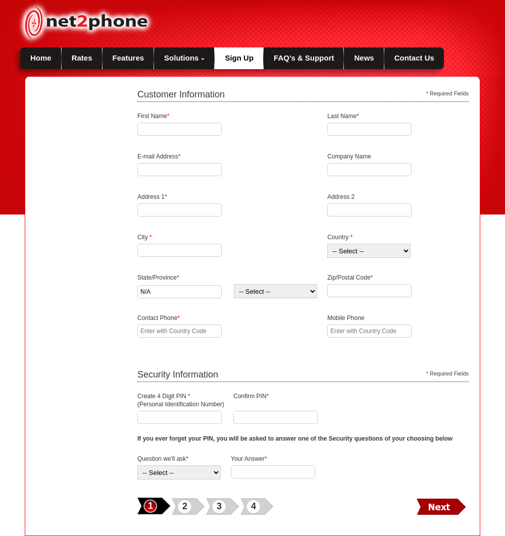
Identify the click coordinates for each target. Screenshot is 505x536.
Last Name (343, 116)
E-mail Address (158, 156)
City (144, 237)
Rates (82, 57)
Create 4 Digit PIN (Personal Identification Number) (180, 400)
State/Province (158, 277)
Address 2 (341, 196)
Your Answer (249, 458)
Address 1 (152, 196)
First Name (153, 116)
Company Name (349, 156)
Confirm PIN (251, 400)
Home (41, 57)
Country (339, 237)
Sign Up (239, 57)
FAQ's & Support (304, 57)
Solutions (184, 57)
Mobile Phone (345, 317)
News (364, 57)
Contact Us (414, 57)
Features (128, 57)
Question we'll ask (162, 458)
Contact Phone (158, 317)
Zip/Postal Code (350, 277)
